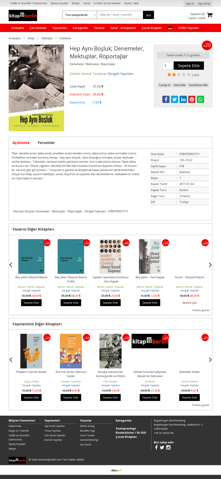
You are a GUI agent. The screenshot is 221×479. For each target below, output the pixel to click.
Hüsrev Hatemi (189, 381)
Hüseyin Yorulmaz (71, 381)
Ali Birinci (150, 381)
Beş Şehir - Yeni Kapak (150, 277)
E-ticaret (105, 470)
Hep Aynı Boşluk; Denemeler (31, 211)
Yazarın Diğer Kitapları (33, 229)
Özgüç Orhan (31, 381)
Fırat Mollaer (110, 381)
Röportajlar (75, 211)
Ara (148, 15)
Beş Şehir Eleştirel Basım (31, 277)
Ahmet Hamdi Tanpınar (31, 286)
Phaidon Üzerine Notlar (31, 372)
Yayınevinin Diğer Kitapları (37, 324)
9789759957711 (118, 211)
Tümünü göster (200, 310)
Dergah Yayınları (95, 211)
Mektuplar (58, 211)
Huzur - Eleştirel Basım (189, 277)
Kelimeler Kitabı (189, 372)
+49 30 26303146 (163, 433)
